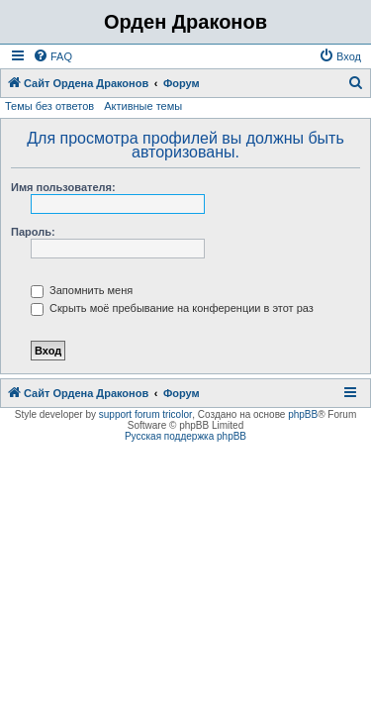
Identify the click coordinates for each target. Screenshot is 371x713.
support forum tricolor (145, 414)
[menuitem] (52, 56)
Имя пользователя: (63, 187)
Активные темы (143, 106)
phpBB (303, 414)
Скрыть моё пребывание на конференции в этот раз (172, 308)
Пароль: (33, 232)
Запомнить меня (82, 290)
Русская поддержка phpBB (185, 436)
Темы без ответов (49, 106)
